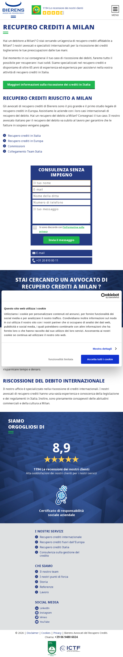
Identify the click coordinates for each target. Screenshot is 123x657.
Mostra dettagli (102, 348)
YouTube (45, 621)
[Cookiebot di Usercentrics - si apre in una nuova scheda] (103, 295)
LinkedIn (44, 608)
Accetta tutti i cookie (100, 359)
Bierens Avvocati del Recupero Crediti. (86, 633)
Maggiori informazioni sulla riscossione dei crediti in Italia (48, 84)
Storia (44, 582)
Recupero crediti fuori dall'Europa (62, 542)
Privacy (57, 633)
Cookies (46, 633)
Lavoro (44, 592)
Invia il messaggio (61, 240)
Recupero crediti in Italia (24, 136)
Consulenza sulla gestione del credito (59, 554)
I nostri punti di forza (54, 577)
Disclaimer (33, 633)
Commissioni (16, 146)
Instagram (46, 612)
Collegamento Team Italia (25, 151)
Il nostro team (49, 572)
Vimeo (43, 617)
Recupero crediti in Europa (25, 141)
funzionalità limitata (60, 359)
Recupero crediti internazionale (61, 537)
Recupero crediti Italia (54, 547)
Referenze (46, 587)
